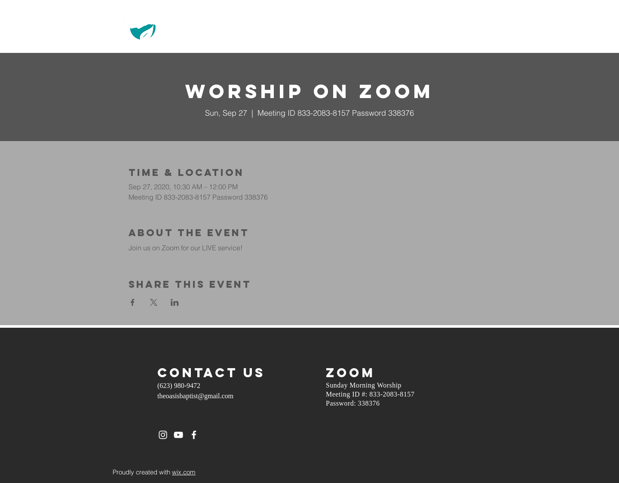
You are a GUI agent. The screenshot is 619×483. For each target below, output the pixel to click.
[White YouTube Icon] (178, 434)
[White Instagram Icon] (163, 434)
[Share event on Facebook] (133, 302)
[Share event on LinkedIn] (175, 302)
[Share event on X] (154, 302)
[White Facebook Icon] (193, 434)
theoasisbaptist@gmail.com (195, 396)
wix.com (184, 472)
